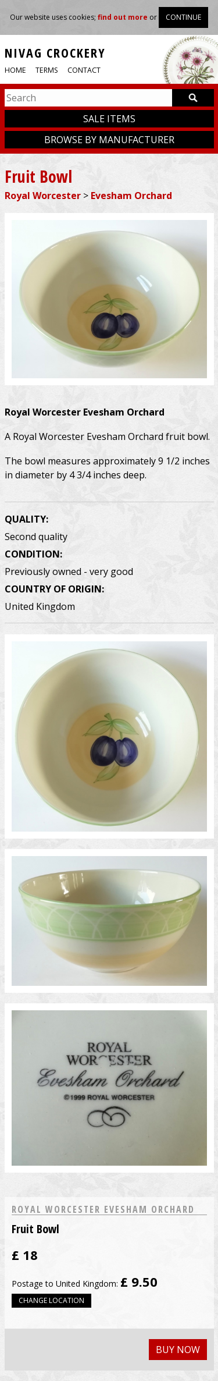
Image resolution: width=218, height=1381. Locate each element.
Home (15, 70)
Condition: (33, 554)
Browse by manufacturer (109, 139)
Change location (51, 1300)
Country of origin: (54, 589)
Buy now (178, 1349)
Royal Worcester (43, 195)
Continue (183, 17)
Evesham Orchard (131, 195)
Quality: (26, 519)
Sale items (109, 118)
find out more (123, 17)
